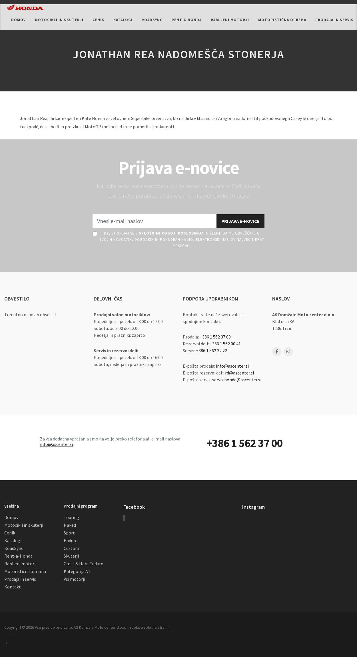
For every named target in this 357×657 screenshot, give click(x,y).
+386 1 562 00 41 (225, 343)
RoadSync (13, 548)
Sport (69, 533)
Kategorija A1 (77, 571)
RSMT (9, 634)
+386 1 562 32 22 (211, 350)
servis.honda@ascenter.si (236, 379)
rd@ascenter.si (239, 373)
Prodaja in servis (20, 579)
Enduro (71, 540)
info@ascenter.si (232, 366)
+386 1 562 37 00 (215, 337)
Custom (71, 548)
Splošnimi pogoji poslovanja (171, 233)
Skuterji (71, 556)
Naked (70, 525)
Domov (11, 517)
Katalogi (12, 540)
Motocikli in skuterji (23, 525)
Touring (71, 517)
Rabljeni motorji (20, 563)
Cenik (9, 533)
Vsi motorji (74, 579)
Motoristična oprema (25, 571)
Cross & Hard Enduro (83, 563)
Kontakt (12, 587)
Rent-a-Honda (18, 556)
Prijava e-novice (240, 221)
